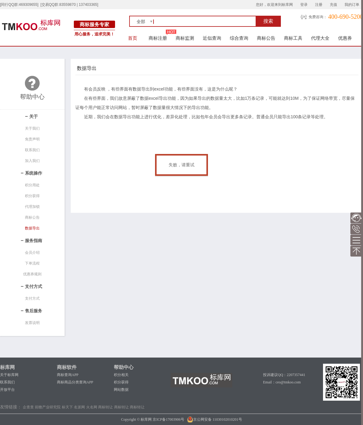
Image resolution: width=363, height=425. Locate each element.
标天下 (67, 407)
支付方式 (32, 298)
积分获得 (32, 196)
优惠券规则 (32, 274)
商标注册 (158, 38)
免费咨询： (318, 17)
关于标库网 (9, 375)
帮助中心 (124, 367)
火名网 (91, 407)
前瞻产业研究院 (48, 407)
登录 (304, 4)
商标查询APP (67, 375)
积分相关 (121, 375)
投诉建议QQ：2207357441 (284, 375)
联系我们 (32, 150)
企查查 (28, 407)
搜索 (268, 21)
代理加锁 (32, 206)
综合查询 (239, 38)
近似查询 (212, 38)
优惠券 (345, 38)
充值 (333, 4)
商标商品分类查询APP (75, 382)
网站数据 (121, 389)
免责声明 (32, 139)
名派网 (79, 407)
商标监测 (185, 38)
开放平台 (7, 389)
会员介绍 (32, 252)
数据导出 (32, 228)
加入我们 (32, 161)
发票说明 (32, 323)
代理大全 (320, 38)
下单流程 (32, 263)
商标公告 (266, 38)
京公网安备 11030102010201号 (214, 419)
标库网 (7, 367)
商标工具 (293, 38)
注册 (318, 4)
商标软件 (67, 367)
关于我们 (32, 128)
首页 (133, 38)
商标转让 (105, 407)
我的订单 (352, 4)
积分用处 (32, 185)
